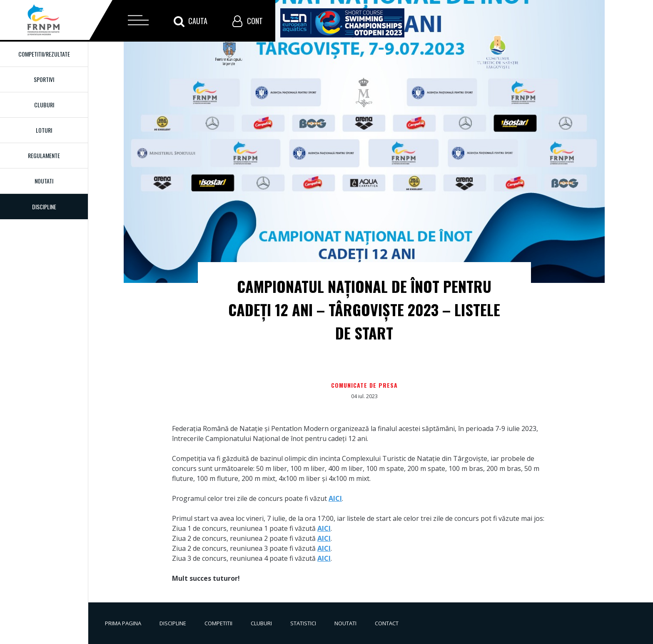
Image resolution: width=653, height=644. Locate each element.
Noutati (44, 180)
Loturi (44, 130)
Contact (387, 623)
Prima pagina (123, 623)
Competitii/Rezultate (44, 54)
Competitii (218, 623)
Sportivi (44, 79)
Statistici (303, 623)
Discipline (173, 623)
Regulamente (44, 155)
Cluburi (44, 104)
